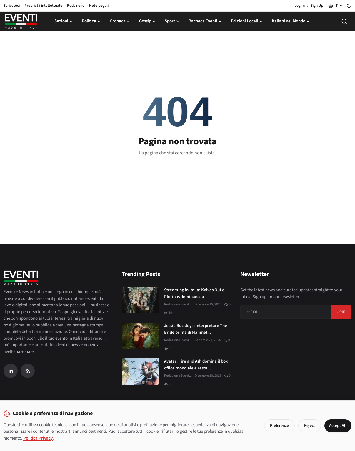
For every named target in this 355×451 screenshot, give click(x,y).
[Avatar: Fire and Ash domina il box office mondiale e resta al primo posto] (140, 371)
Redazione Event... (178, 304)
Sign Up (317, 5)
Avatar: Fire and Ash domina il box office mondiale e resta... (196, 364)
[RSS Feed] (28, 371)
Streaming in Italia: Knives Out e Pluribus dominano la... (194, 293)
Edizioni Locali (247, 21)
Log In (299, 5)
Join (341, 311)
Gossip (147, 21)
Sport (172, 21)
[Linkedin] (11, 371)
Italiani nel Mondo (291, 21)
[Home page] (21, 21)
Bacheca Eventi (206, 21)
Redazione (75, 5)
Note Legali (99, 5)
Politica (91, 21)
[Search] (344, 21)
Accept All (337, 426)
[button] (335, 6)
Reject (307, 426)
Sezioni (64, 21)
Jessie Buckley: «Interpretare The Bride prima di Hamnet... (195, 329)
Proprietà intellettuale (43, 5)
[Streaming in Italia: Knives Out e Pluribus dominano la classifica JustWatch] (140, 300)
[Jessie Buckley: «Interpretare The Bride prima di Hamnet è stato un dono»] (140, 336)
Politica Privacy (38, 438)
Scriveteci (12, 5)
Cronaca (120, 21)
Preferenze (277, 426)
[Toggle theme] (348, 5)
